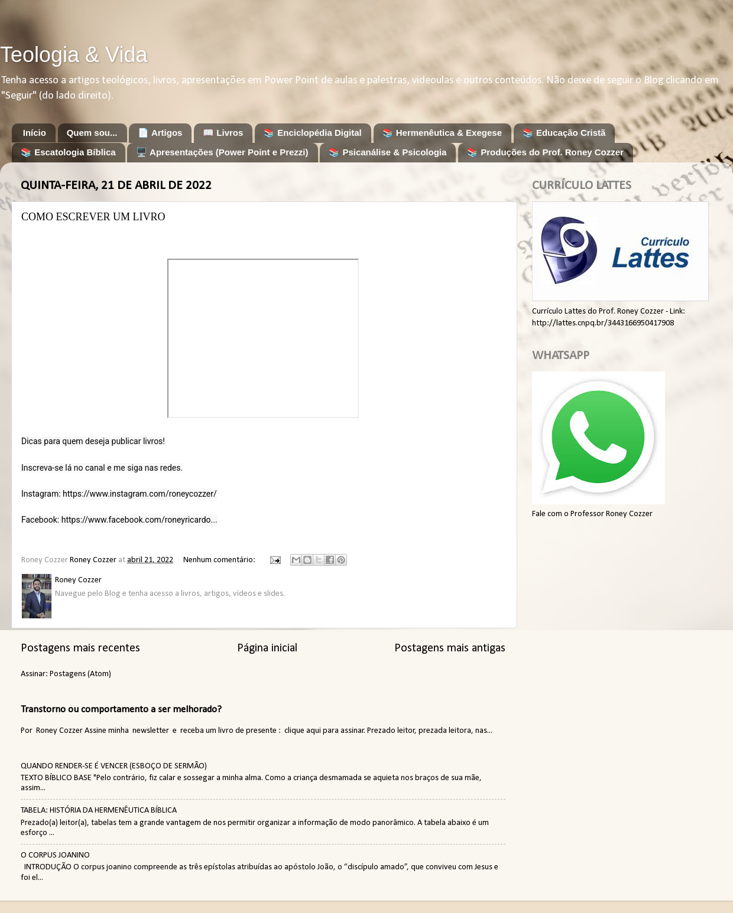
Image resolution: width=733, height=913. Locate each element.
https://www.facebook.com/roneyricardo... (139, 519)
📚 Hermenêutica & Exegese (442, 133)
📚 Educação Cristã (564, 133)
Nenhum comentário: (220, 560)
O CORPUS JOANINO (55, 855)
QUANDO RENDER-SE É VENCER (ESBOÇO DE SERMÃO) (114, 766)
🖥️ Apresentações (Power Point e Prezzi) (222, 152)
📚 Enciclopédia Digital (313, 133)
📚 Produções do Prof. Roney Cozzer (545, 152)
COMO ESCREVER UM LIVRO (93, 217)
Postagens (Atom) (80, 674)
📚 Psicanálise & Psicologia (387, 152)
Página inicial (267, 648)
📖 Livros (223, 133)
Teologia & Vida (74, 55)
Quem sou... (92, 133)
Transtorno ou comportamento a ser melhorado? (121, 710)
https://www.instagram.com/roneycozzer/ (140, 493)
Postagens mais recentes (80, 648)
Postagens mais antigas (449, 648)
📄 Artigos (160, 133)
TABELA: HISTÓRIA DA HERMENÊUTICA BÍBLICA (99, 810)
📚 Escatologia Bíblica (68, 152)
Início (34, 133)
